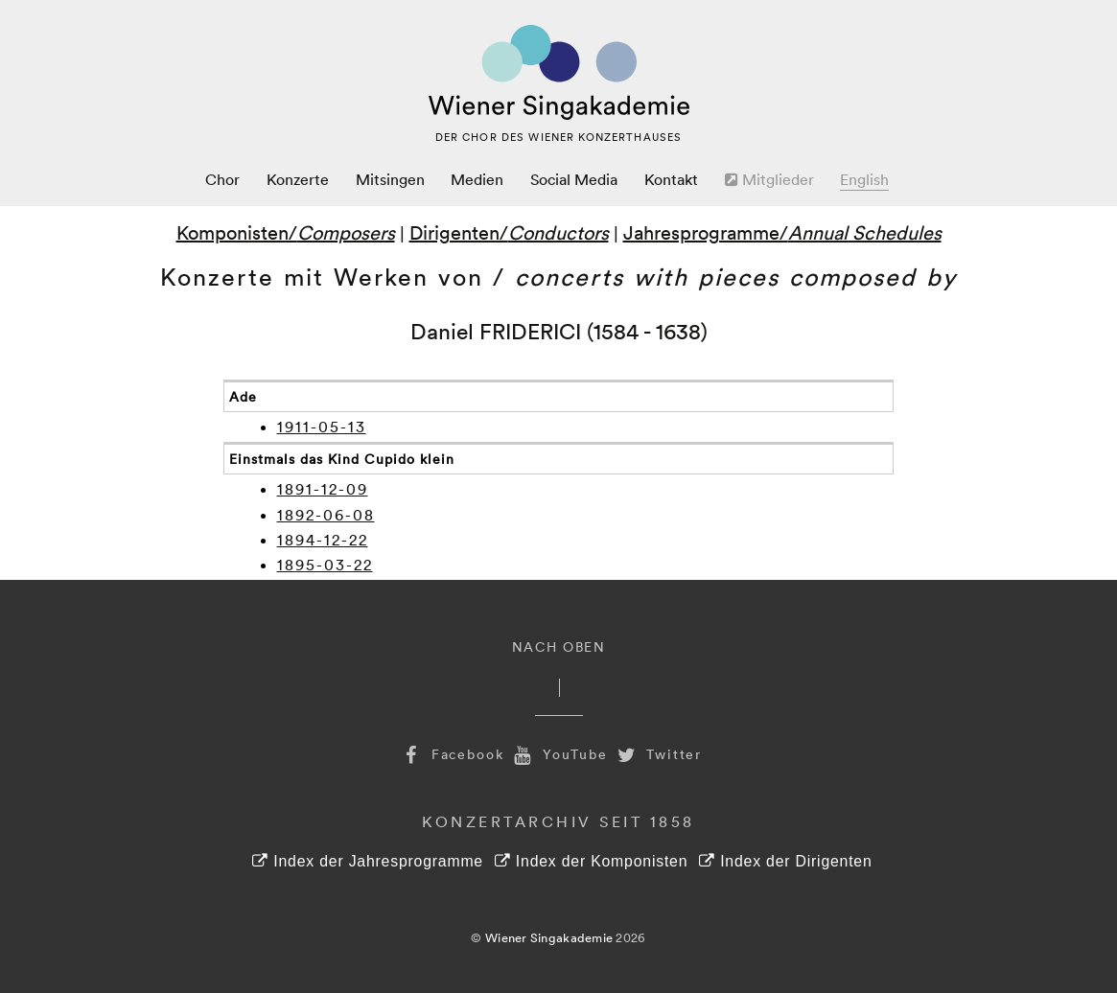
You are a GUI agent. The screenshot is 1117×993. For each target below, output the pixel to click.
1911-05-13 (321, 426)
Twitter (658, 754)
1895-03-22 (325, 564)
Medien (477, 179)
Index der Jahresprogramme (367, 861)
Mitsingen (390, 179)
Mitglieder (769, 179)
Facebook (451, 754)
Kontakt (671, 179)
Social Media (573, 179)
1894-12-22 (322, 539)
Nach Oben (559, 646)
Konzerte (298, 179)
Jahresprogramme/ (782, 231)
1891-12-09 (322, 488)
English (864, 179)
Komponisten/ (285, 231)
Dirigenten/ (509, 231)
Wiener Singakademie (549, 937)
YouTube (559, 754)
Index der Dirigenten (785, 861)
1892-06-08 (326, 514)
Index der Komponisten (591, 861)
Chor (222, 179)
